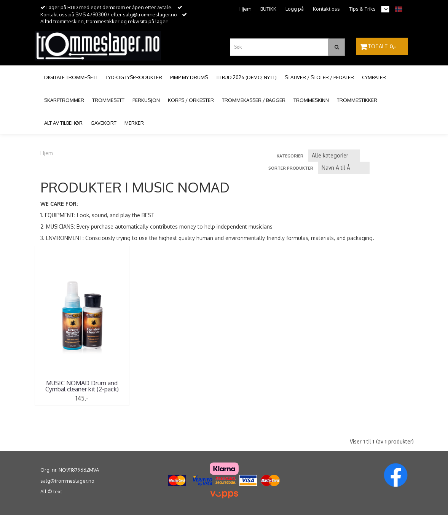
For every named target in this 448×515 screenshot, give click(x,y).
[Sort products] (344, 168)
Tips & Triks (362, 9)
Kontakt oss (326, 9)
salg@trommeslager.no (67, 481)
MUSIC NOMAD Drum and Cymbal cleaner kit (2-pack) (82, 386)
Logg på (294, 9)
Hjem (245, 9)
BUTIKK (268, 9)
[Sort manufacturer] (334, 155)
